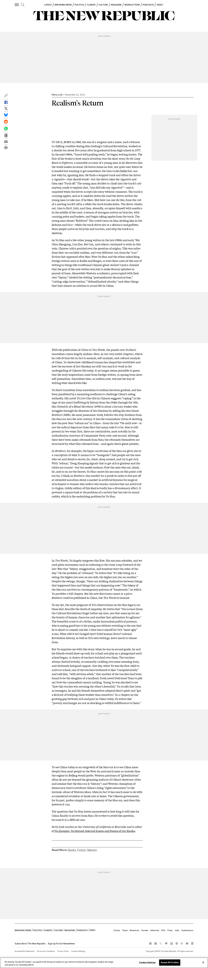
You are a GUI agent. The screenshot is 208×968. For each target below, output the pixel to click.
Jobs (177, 930)
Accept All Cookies (170, 962)
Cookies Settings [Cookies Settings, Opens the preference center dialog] (147, 962)
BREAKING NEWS (63, 4)
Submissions (187, 930)
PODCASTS (148, 4)
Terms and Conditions (46, 951)
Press (170, 930)
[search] (22, 5)
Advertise (154, 930)
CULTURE (103, 4)
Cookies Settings (78, 951)
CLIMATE (91, 4)
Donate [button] (144, 930)
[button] (6, 96)
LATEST (48, 4)
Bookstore (134, 930)
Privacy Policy (63, 951)
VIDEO (160, 4)
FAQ (163, 930)
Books (72, 850)
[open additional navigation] (17, 5)
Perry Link (57, 94)
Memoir (92, 850)
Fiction (81, 850)
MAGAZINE (116, 4)
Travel (124, 930)
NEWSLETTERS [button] (132, 4)
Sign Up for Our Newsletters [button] (61, 943)
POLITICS (79, 4)
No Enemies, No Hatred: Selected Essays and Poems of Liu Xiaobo (95, 831)
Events (117, 930)
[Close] (203, 962)
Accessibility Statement (24, 951)
